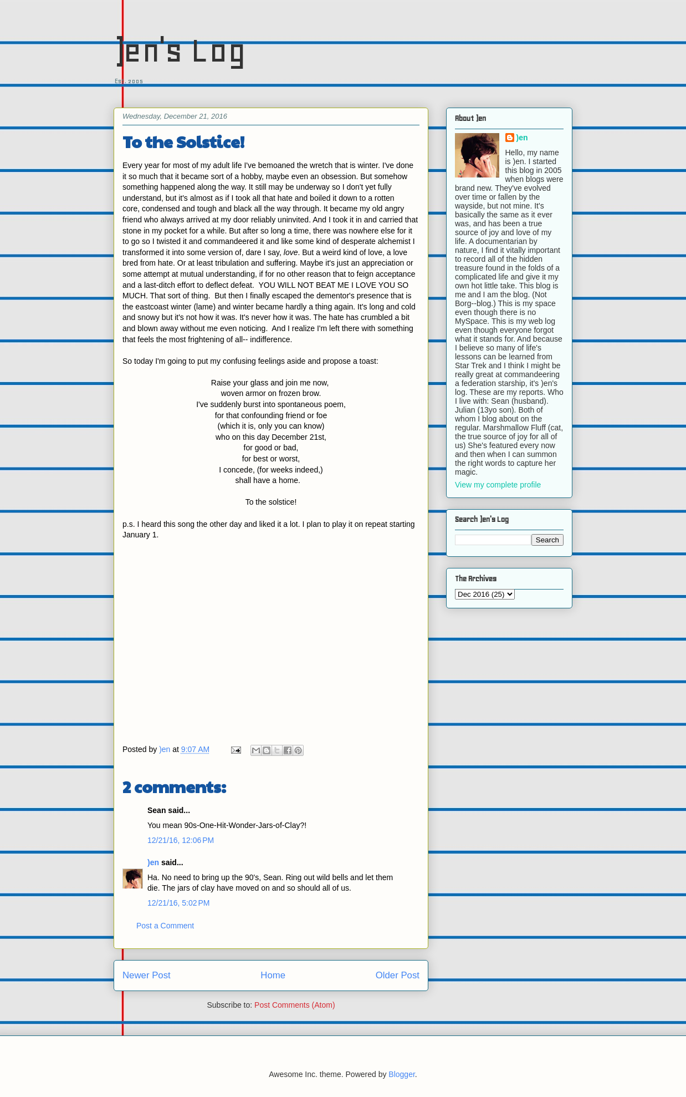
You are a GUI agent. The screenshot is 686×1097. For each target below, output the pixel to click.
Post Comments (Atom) (294, 1004)
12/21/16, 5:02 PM (178, 902)
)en (153, 862)
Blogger (401, 1074)
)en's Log (180, 50)
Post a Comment (165, 925)
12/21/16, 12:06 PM (180, 840)
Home (272, 975)
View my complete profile (498, 484)
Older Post (397, 975)
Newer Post (146, 975)
